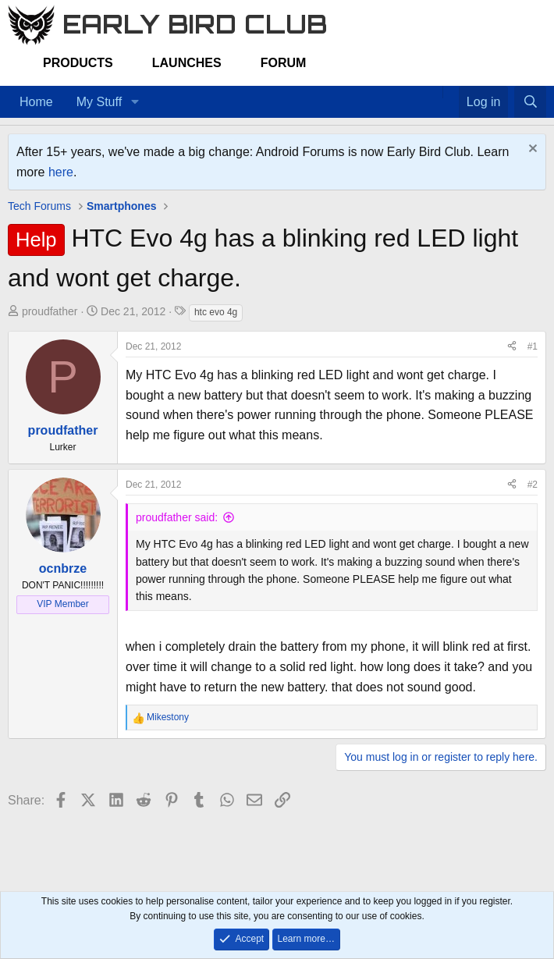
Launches (187, 62)
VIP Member (62, 603)
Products (78, 62)
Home (36, 101)
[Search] (530, 102)
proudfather (50, 311)
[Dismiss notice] (531, 150)
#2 (532, 484)
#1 (532, 346)
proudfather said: (177, 517)
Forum (284, 62)
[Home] (434, 92)
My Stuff (99, 101)
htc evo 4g (215, 312)
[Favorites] (450, 92)
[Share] (512, 347)
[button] (134, 102)
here (60, 172)
